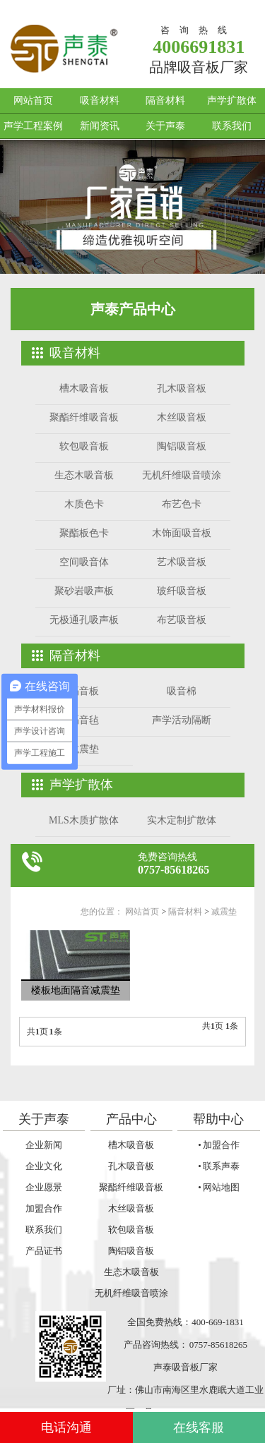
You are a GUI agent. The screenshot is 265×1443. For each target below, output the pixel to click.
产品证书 (43, 1250)
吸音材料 (99, 100)
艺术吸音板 (181, 562)
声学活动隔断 (181, 720)
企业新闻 (43, 1145)
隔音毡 (84, 720)
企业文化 (43, 1166)
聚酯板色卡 (84, 533)
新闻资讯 (99, 126)
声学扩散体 (232, 100)
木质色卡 (84, 504)
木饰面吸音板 (181, 533)
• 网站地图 (218, 1187)
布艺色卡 (181, 504)
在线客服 (198, 1427)
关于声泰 (165, 126)
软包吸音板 (84, 446)
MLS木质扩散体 (84, 820)
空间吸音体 (84, 562)
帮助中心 (218, 1119)
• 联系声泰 (218, 1166)
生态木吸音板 (84, 475)
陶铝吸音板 (181, 446)
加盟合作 (43, 1208)
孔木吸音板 (181, 388)
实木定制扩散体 (181, 820)
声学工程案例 (33, 126)
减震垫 (84, 749)
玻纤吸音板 (181, 591)
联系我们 (232, 126)
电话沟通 (66, 1427)
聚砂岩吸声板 (84, 591)
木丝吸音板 (181, 417)
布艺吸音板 (181, 620)
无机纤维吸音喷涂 (181, 475)
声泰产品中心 (132, 309)
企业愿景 (43, 1187)
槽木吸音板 (84, 388)
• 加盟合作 (218, 1145)
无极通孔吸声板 (84, 620)
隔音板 (84, 691)
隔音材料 (165, 100)
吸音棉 (181, 691)
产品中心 (131, 1119)
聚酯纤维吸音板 (84, 417)
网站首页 (33, 100)
